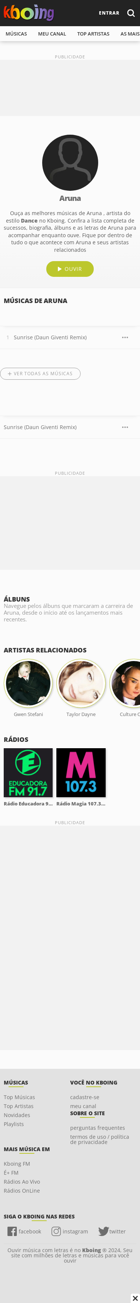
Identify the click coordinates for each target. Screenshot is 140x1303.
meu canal (52, 33)
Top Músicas (19, 1097)
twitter (117, 1231)
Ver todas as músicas (43, 373)
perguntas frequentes (97, 1127)
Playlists (14, 1124)
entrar (109, 13)
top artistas (93, 33)
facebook (30, 1231)
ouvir (73, 268)
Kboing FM (17, 1163)
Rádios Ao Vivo (22, 1181)
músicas (16, 33)
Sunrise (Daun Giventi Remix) (50, 337)
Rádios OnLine (22, 1190)
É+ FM (11, 1172)
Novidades (17, 1115)
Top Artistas (19, 1106)
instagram (75, 1231)
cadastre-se (84, 1097)
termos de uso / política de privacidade (99, 1139)
